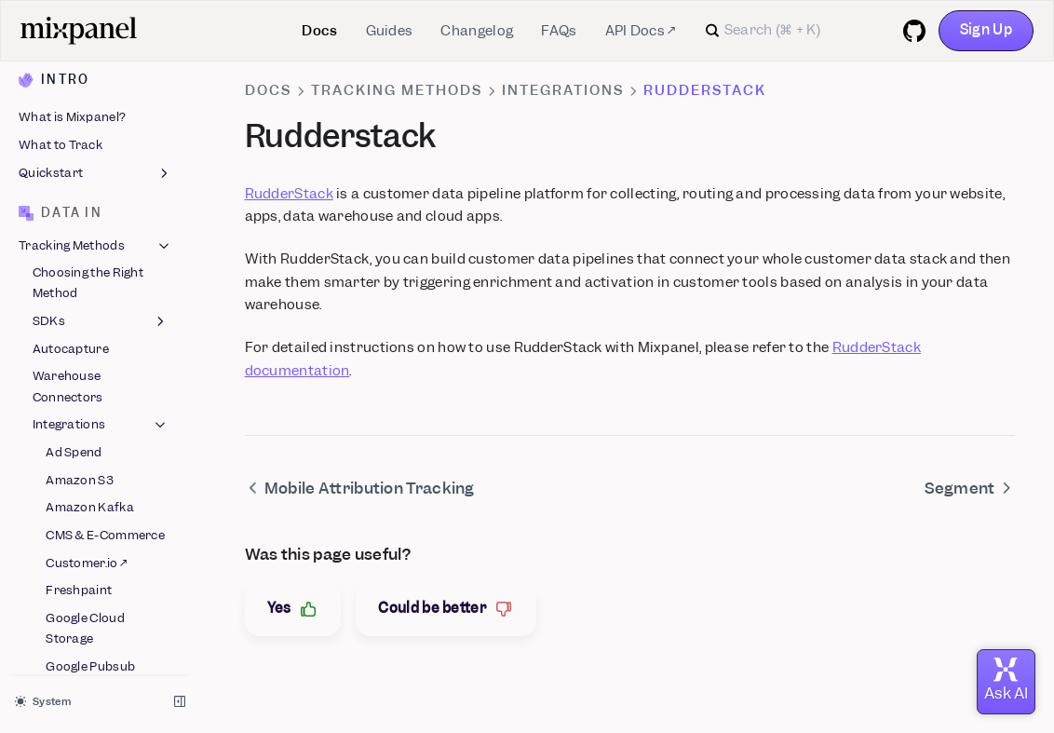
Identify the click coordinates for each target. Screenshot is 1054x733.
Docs (319, 30)
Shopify (68, 432)
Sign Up (986, 29)
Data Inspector (77, 601)
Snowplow (76, 460)
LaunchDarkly (88, 245)
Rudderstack (84, 377)
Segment (72, 404)
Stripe (64, 487)
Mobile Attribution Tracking (99, 338)
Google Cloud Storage (85, 76)
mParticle (74, 273)
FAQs (558, 30)
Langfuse (73, 217)
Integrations (563, 90)
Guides (389, 30)
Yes (293, 608)
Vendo (65, 542)
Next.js (66, 300)
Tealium (69, 515)
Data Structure (95, 632)
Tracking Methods (396, 90)
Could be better (446, 608)
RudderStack (289, 193)
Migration (95, 660)
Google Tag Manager (78, 179)
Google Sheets (88, 142)
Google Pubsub (90, 114)
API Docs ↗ (640, 30)
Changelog (476, 30)
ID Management (101, 573)
